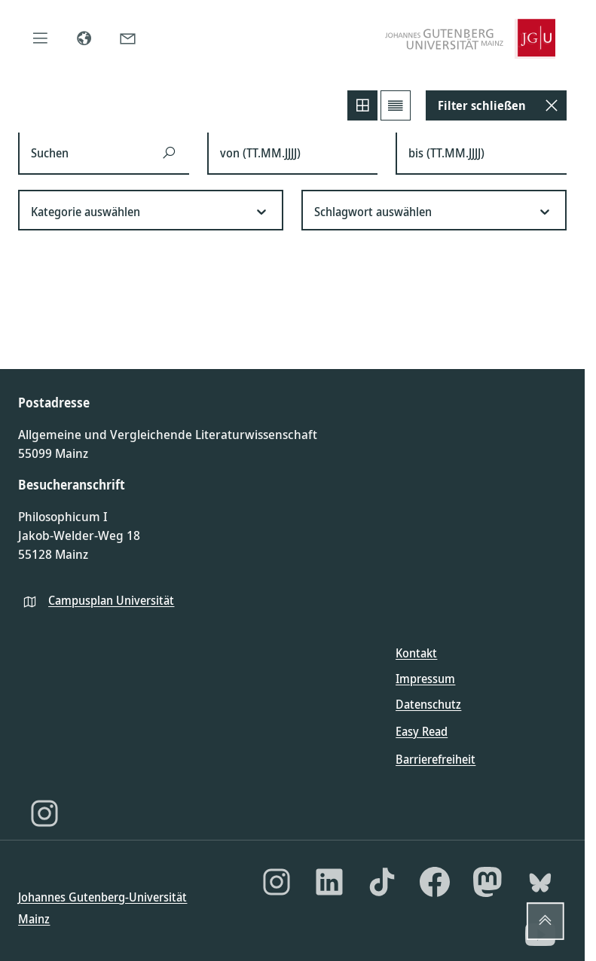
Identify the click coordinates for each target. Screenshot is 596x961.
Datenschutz (428, 704)
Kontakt (416, 653)
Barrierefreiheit (435, 759)
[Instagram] (44, 813)
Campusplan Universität (111, 600)
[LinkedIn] (329, 882)
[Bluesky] (540, 882)
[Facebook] (435, 882)
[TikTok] (382, 882)
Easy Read (422, 731)
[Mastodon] (487, 882)
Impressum (425, 678)
